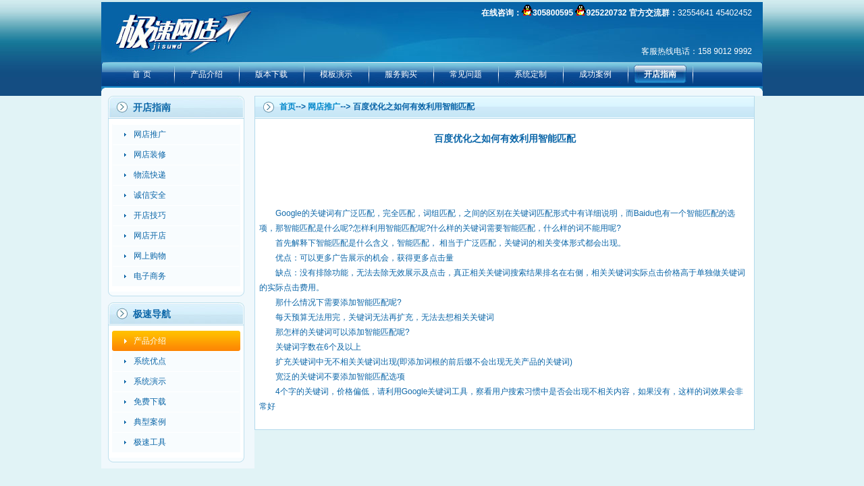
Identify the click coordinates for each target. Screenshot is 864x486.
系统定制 (530, 74)
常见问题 (466, 74)
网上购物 (150, 256)
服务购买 (401, 74)
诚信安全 (150, 195)
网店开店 (150, 235)
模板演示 (336, 74)
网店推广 (150, 134)
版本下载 (271, 74)
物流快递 (150, 175)
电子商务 (150, 276)
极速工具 (150, 442)
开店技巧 (150, 215)
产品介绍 (206, 74)
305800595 (553, 13)
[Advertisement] (505, 175)
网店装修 (150, 154)
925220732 (606, 13)
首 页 (141, 74)
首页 (287, 106)
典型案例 (150, 422)
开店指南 (660, 74)
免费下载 (150, 401)
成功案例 (595, 74)
